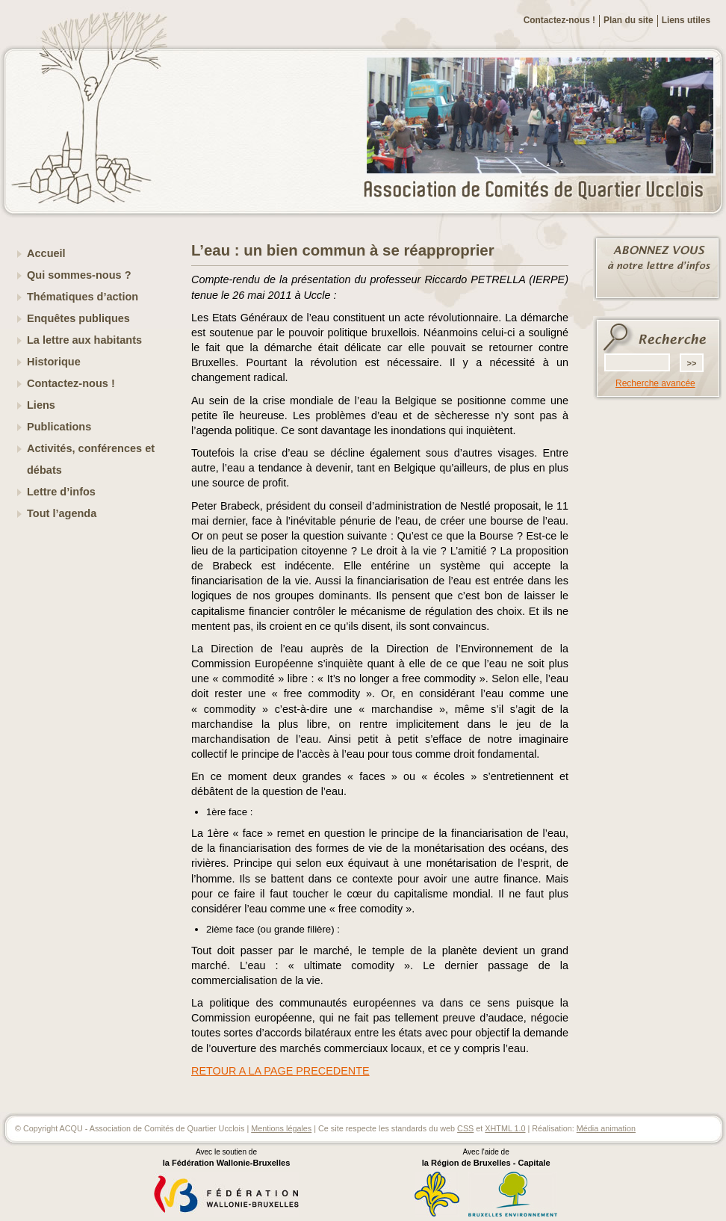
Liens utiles (686, 20)
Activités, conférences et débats (91, 459)
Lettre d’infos (61, 492)
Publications (59, 427)
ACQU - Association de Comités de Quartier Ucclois (542, 190)
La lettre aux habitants (84, 340)
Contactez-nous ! (559, 20)
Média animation (606, 1128)
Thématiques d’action (82, 297)
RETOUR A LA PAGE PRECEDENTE (280, 1071)
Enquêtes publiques (78, 318)
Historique (54, 362)
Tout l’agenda (61, 513)
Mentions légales (281, 1128)
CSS (465, 1128)
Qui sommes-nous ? (79, 275)
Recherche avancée (655, 383)
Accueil (46, 253)
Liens (41, 405)
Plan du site (629, 20)
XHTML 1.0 (505, 1128)
